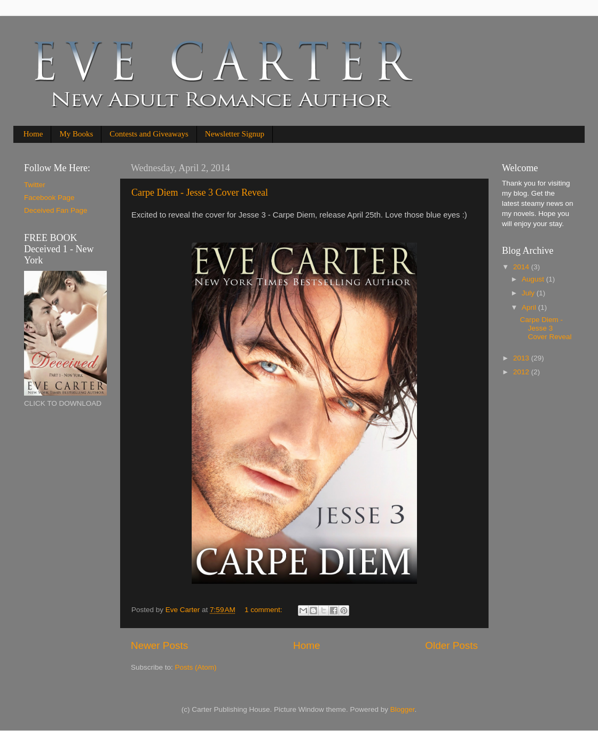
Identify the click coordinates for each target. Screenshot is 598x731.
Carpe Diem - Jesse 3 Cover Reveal (199, 192)
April (530, 307)
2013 (522, 358)
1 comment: (264, 610)
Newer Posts (159, 645)
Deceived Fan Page (56, 210)
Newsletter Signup (234, 134)
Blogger (402, 709)
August (534, 279)
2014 (522, 267)
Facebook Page (49, 198)
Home (33, 134)
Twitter (34, 185)
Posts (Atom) (196, 667)
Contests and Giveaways (148, 134)
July (529, 293)
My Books (76, 134)
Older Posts (451, 645)
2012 (522, 372)
